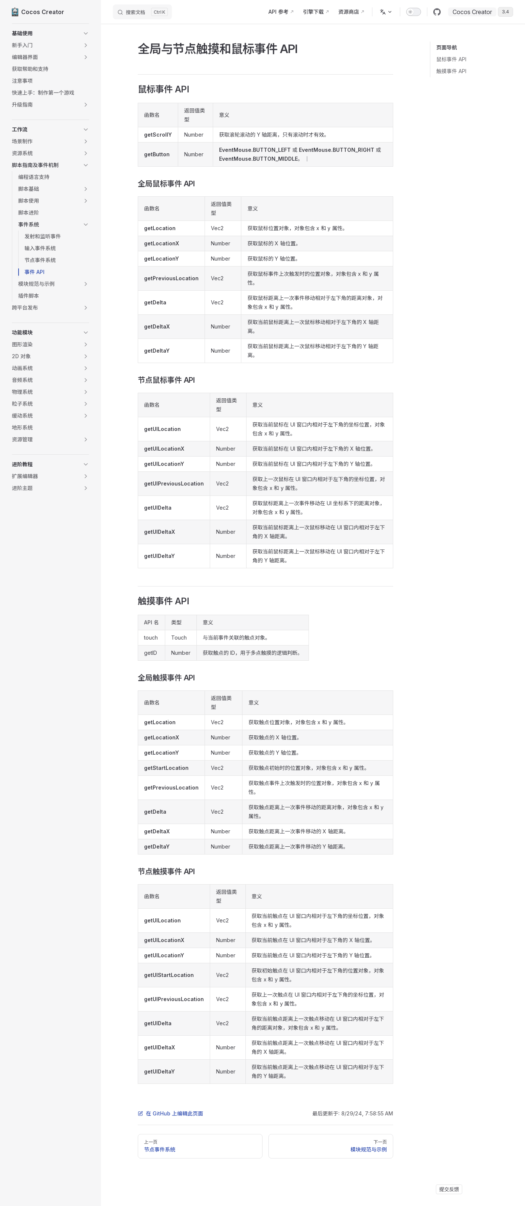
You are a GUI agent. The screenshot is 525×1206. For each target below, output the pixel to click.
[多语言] (386, 12)
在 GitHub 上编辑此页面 (170, 1113)
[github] (437, 12)
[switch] (413, 12)
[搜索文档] (142, 11)
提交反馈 (449, 1189)
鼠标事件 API (451, 59)
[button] (50, 33)
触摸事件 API (451, 71)
